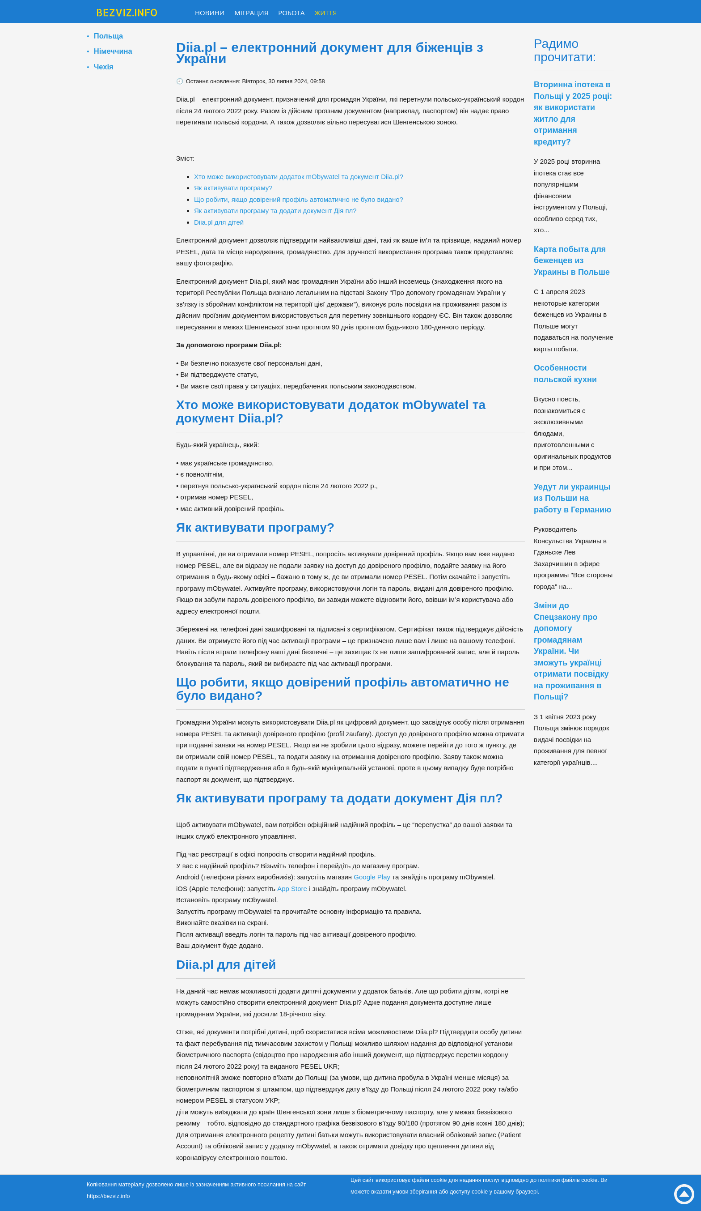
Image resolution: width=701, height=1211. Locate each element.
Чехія (104, 67)
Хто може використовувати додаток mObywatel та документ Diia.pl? (298, 176)
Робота (291, 12)
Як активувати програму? (233, 188)
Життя (326, 12)
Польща (108, 36)
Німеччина (113, 51)
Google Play (372, 877)
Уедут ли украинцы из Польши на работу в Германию (572, 498)
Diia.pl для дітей (219, 222)
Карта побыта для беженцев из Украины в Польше (572, 261)
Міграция (251, 12)
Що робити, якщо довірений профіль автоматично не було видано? (298, 199)
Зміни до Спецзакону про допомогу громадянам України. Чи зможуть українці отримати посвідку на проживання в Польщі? (571, 651)
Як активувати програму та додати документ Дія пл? (275, 210)
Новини (209, 12)
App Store (292, 888)
